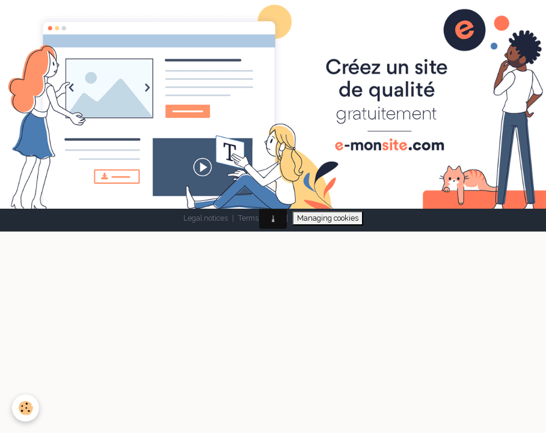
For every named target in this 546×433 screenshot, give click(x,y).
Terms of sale (260, 218)
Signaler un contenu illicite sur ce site (336, 170)
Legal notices (205, 218)
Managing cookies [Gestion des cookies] (327, 218)
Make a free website (181, 170)
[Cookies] (25, 408)
